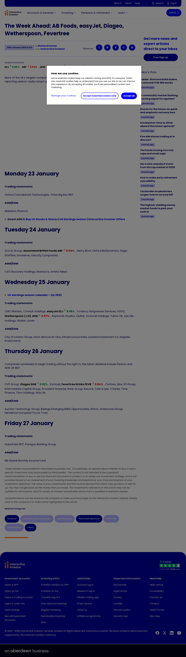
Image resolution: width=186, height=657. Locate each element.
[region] (94, 85)
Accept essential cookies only (99, 95)
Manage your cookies (63, 95)
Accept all (129, 95)
